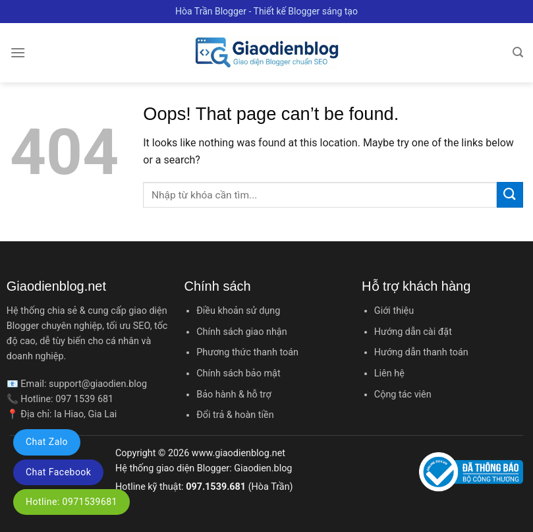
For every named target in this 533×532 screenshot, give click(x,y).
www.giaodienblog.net (238, 453)
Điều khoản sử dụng (238, 310)
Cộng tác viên (403, 394)
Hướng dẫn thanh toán (421, 352)
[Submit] (510, 195)
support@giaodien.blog (98, 384)
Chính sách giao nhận (241, 332)
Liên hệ (389, 373)
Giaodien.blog (263, 468)
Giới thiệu (394, 310)
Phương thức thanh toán (247, 352)
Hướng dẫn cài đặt (413, 332)
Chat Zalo (47, 441)
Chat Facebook (58, 472)
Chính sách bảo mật (238, 373)
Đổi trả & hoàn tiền (234, 415)
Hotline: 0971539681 (71, 501)
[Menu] (18, 52)
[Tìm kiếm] (518, 52)
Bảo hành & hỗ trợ (233, 394)
